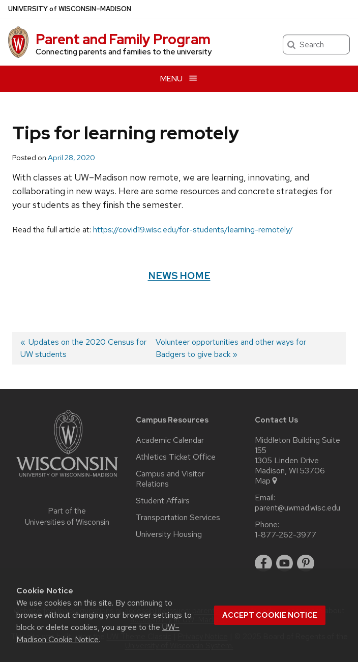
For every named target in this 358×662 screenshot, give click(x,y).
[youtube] (284, 563)
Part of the (67, 517)
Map (267, 481)
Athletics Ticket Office (176, 457)
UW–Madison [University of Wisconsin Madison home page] (69, 9)
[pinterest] (305, 563)
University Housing (169, 534)
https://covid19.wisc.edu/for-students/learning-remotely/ (193, 229)
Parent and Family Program (123, 39)
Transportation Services (178, 518)
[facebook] (263, 563)
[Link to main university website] (67, 478)
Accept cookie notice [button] (269, 615)
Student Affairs (163, 501)
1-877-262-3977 (285, 535)
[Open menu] (179, 79)
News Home (179, 275)
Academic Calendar (170, 440)
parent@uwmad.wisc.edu (297, 508)
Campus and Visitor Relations (170, 479)
